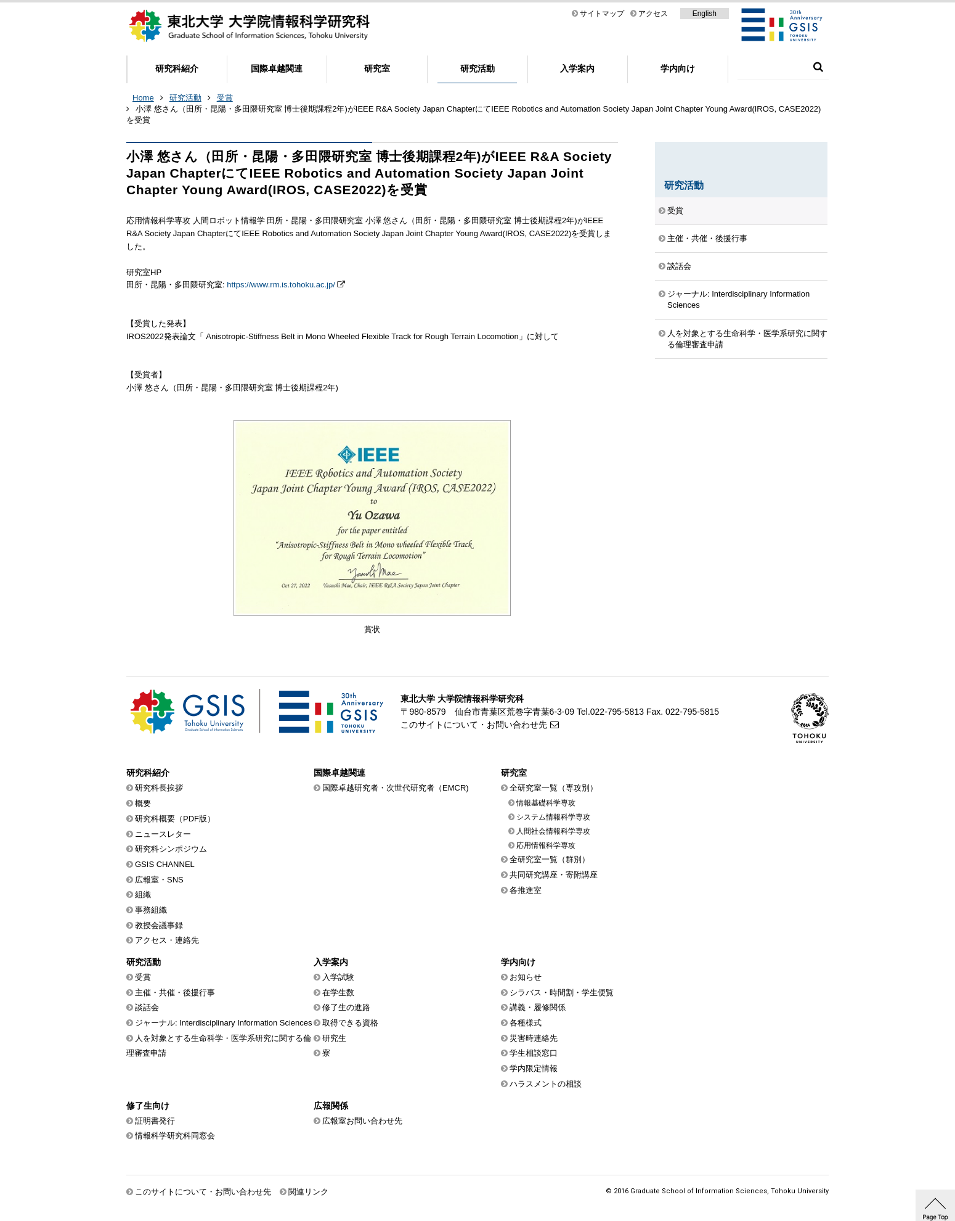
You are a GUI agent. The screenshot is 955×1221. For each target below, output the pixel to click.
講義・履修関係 (538, 1007)
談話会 (679, 266)
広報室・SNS (159, 879)
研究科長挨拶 (159, 787)
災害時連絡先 (534, 1038)
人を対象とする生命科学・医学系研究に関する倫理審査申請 (747, 339)
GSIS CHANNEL (165, 864)
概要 (143, 803)
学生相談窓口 (534, 1053)
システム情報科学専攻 (553, 817)
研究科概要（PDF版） (175, 818)
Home (143, 97)
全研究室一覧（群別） (550, 859)
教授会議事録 (159, 925)
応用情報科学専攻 (545, 845)
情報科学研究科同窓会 (175, 1135)
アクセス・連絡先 (167, 940)
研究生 (334, 1038)
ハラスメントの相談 (546, 1083)
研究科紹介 (176, 68)
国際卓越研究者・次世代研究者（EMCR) (395, 787)
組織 (143, 894)
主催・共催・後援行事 (707, 238)
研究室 (377, 68)
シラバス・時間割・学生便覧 (562, 992)
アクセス (653, 13)
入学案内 (577, 68)
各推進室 (526, 890)
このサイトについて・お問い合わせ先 (473, 725)
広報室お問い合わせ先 (362, 1120)
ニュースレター (163, 834)
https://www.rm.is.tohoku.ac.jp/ (281, 284)
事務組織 (151, 910)
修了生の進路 (346, 1007)
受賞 (225, 97)
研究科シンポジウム (171, 848)
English (705, 13)
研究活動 (477, 68)
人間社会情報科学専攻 (553, 831)
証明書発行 (155, 1120)
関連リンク (308, 1191)
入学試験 (338, 977)
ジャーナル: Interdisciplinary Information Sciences (738, 299)
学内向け (677, 68)
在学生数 (338, 992)
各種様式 (526, 1022)
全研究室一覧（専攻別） (554, 787)
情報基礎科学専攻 (545, 803)
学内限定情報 (534, 1068)
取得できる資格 (350, 1022)
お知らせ (526, 977)
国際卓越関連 (277, 68)
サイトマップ (602, 13)
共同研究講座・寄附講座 (554, 874)
